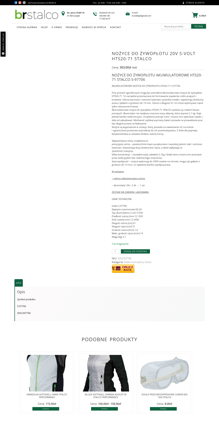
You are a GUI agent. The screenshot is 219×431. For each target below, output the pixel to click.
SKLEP (44, 27)
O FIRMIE (57, 27)
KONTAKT (115, 27)
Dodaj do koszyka (135, 251)
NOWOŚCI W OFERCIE (94, 27)
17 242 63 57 (104, 18)
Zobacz (45, 409)
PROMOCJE (72, 27)
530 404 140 (104, 15)
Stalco (148, 262)
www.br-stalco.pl (3, 44)
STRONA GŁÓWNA (27, 27)
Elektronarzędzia (133, 262)
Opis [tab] (18, 282)
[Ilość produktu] (116, 251)
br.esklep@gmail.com (141, 15)
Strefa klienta (193, 2)
